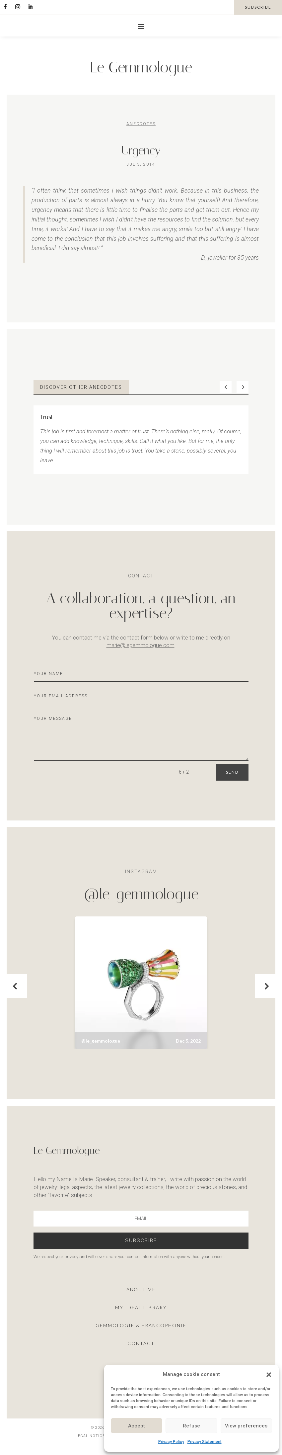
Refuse (191, 1426)
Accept (136, 1426)
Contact (141, 1343)
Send (232, 772)
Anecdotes (141, 124)
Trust (46, 417)
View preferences (246, 1426)
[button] (268, 1374)
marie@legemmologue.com (140, 645)
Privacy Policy (171, 1441)
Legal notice (90, 1436)
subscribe (258, 7)
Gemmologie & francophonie (141, 1325)
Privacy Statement (204, 1441)
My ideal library (141, 1307)
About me (141, 1289)
